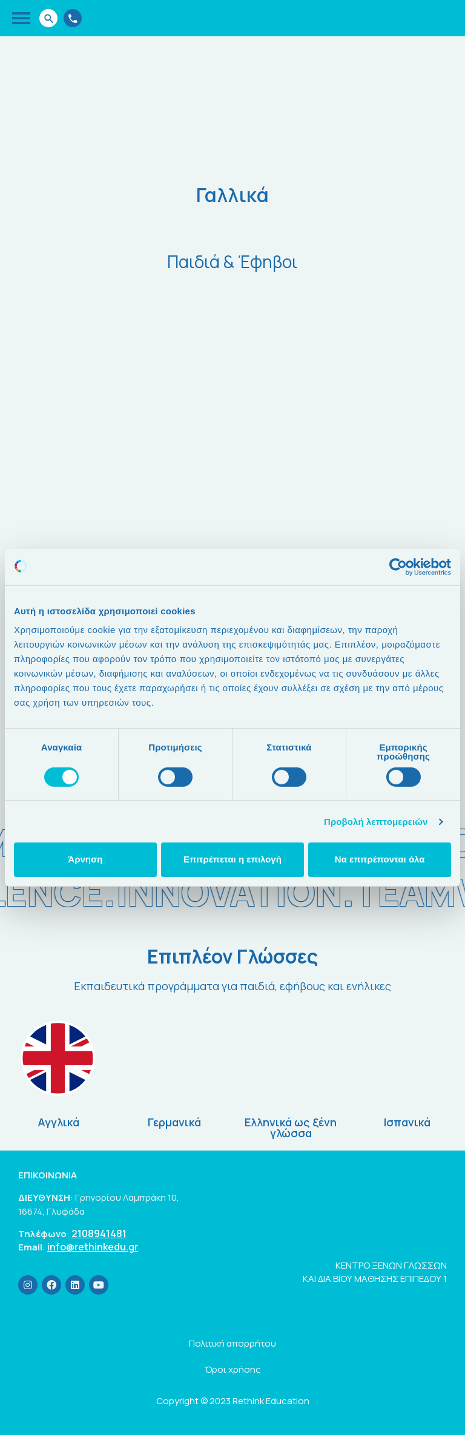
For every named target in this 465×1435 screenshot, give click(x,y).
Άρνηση (85, 859)
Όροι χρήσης (233, 1369)
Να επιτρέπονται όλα (380, 859)
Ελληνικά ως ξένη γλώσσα (291, 1127)
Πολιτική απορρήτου (232, 1343)
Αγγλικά (58, 1122)
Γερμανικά (174, 1122)
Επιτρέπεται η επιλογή (232, 859)
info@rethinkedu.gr (92, 1247)
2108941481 (99, 1233)
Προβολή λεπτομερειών (376, 821)
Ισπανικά (407, 1122)
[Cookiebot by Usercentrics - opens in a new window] (398, 566)
